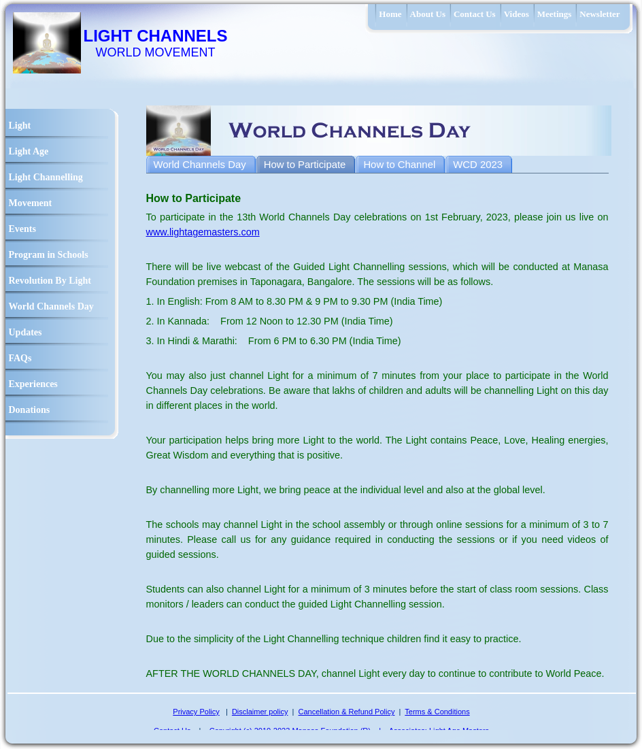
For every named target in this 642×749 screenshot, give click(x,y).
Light (20, 125)
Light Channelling (46, 177)
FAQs (20, 358)
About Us (427, 14)
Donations (29, 410)
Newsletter (599, 14)
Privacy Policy (196, 712)
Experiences (33, 384)
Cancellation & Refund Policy (347, 712)
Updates (25, 332)
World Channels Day (51, 306)
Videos (516, 14)
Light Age (29, 151)
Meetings (554, 14)
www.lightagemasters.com (203, 232)
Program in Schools (48, 255)
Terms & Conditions (437, 712)
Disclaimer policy (260, 712)
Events (22, 229)
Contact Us (475, 14)
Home (390, 14)
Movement (30, 203)
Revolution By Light (50, 281)
